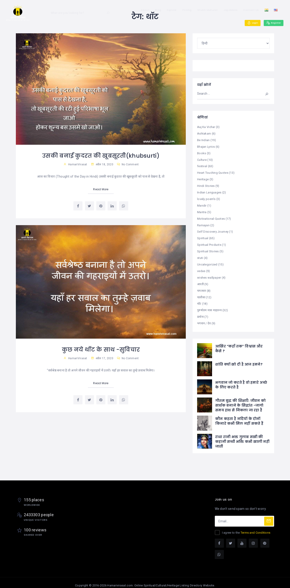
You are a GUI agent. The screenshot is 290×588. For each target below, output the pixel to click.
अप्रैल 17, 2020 (102, 358)
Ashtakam (204, 133)
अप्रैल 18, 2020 (102, 164)
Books (201, 152)
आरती (200, 280)
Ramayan (203, 222)
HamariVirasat (77, 164)
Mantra (202, 210)
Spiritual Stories (208, 248)
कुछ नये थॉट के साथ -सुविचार (100, 349)
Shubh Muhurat (207, 10)
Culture (202, 159)
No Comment (128, 164)
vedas (201, 267)
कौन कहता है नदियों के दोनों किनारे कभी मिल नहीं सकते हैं (239, 415)
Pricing (187, 10)
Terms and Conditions (256, 527)
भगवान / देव (204, 318)
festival (202, 165)
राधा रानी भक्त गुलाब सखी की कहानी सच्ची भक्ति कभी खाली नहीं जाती (242, 436)
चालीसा (201, 292)
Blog (158, 10)
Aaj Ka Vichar (206, 127)
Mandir (202, 203)
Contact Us (251, 10)
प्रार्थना (200, 311)
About (145, 10)
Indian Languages (209, 190)
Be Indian (203, 139)
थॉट (199, 299)
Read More (101, 189)
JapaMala (230, 10)
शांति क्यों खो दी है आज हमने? (239, 359)
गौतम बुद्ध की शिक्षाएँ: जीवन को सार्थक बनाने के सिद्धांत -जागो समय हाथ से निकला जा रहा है (240, 400)
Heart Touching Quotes (212, 171)
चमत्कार (201, 286)
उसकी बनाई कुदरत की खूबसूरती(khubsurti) (101, 156)
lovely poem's (206, 197)
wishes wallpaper (209, 273)
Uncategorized (207, 261)
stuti (200, 254)
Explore (171, 10)
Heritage (203, 178)
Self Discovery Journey (212, 229)
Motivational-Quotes (211, 216)
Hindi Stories (206, 184)
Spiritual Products (209, 241)
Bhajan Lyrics (206, 146)
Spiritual (202, 235)
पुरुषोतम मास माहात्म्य (209, 305)
